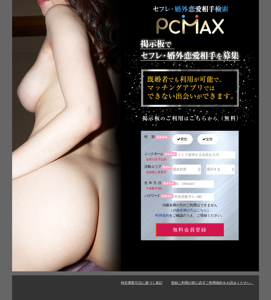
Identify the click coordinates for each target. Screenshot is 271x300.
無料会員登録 (190, 229)
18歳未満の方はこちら (190, 210)
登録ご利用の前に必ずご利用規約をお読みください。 (212, 283)
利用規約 (162, 215)
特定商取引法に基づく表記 (141, 283)
